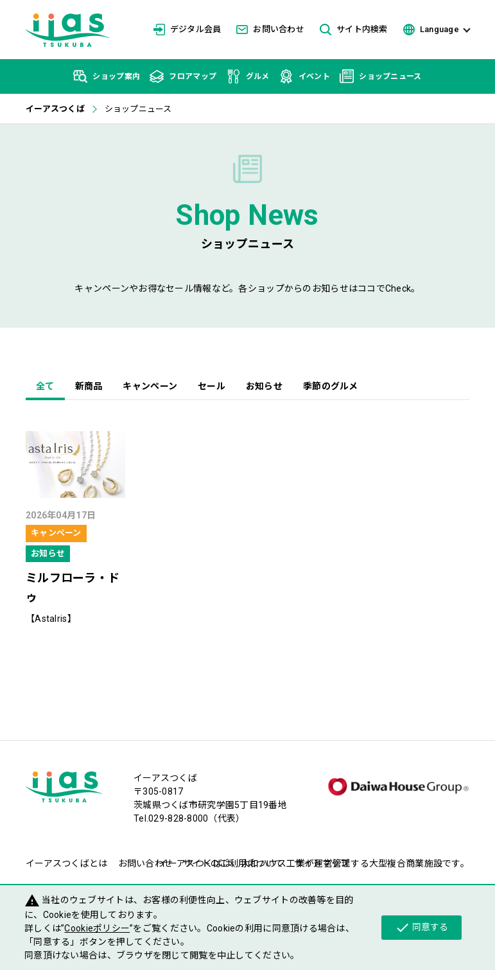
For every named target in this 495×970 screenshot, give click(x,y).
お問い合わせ (270, 29)
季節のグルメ (330, 386)
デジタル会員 (187, 29)
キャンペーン (150, 386)
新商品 (89, 386)
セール (211, 386)
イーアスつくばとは (67, 863)
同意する (421, 927)
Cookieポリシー (97, 928)
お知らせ (264, 386)
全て (45, 386)
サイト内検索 (354, 30)
